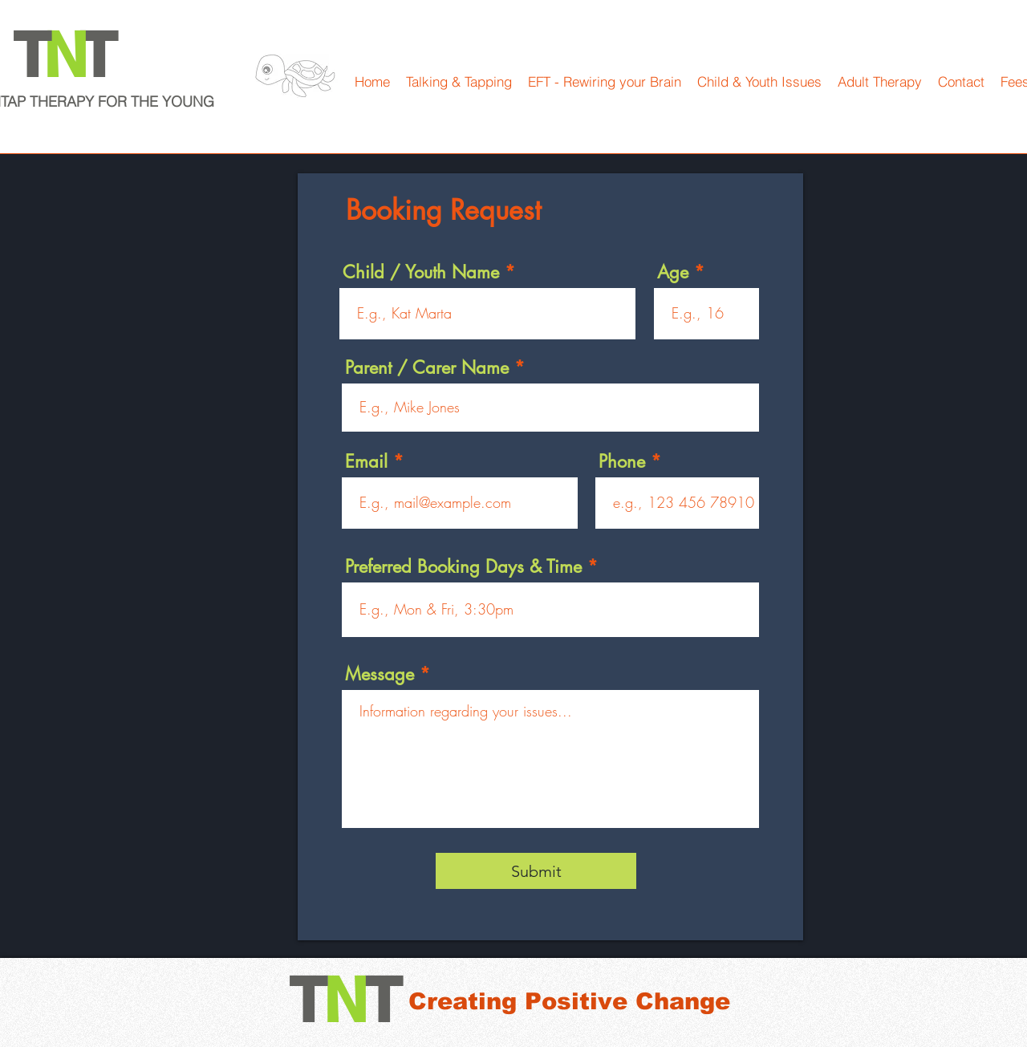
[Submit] (536, 871)
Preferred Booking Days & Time (463, 566)
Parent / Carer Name (427, 367)
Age (672, 272)
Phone (622, 461)
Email (366, 461)
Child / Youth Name (421, 272)
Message (379, 674)
